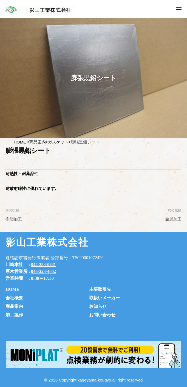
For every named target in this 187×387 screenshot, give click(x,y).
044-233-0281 (43, 264)
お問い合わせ (102, 315)
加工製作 (14, 315)
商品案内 (14, 306)
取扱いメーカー (104, 297)
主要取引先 (100, 289)
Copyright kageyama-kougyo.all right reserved (101, 380)
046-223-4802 (43, 271)
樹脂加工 (13, 219)
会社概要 (14, 297)
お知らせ (98, 306)
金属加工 (173, 219)
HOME (12, 289)
